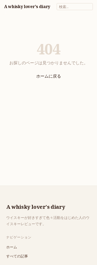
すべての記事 (17, 256)
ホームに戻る (48, 76)
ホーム (11, 247)
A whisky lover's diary (27, 6)
